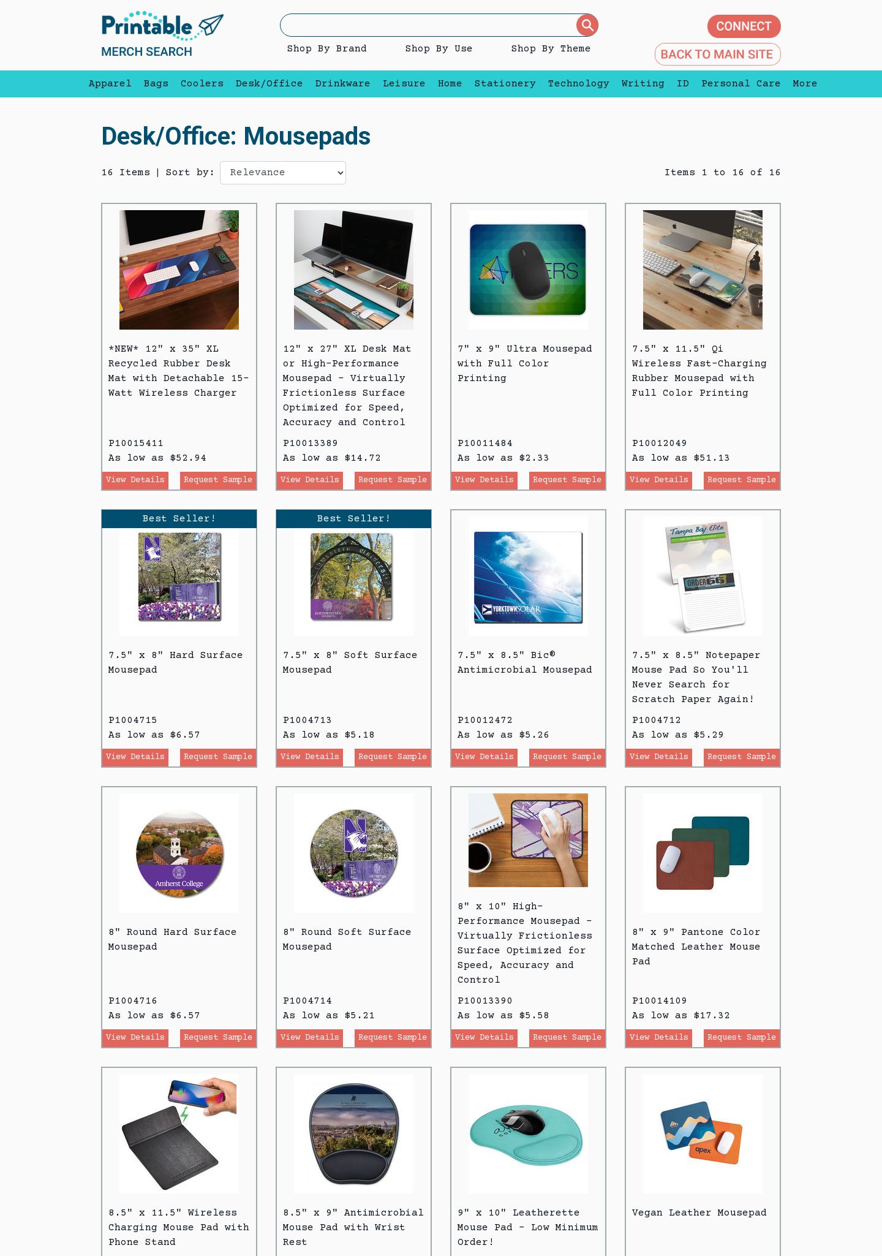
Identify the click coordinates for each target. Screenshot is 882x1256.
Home (450, 83)
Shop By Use (439, 49)
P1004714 (307, 1001)
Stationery (505, 83)
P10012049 (659, 443)
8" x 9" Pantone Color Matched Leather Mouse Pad (696, 947)
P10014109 (659, 1001)
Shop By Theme (551, 49)
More (802, 83)
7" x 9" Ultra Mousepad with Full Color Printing (525, 364)
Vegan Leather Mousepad (699, 1213)
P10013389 (310, 443)
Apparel (110, 83)
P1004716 (132, 1001)
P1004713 (307, 720)
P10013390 (485, 1001)
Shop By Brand (327, 49)
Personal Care (741, 83)
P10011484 (485, 443)
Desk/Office (269, 83)
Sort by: (190, 172)
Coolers (202, 83)
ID (683, 83)
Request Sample (218, 480)
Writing (643, 83)
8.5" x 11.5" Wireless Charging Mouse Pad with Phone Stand (178, 1228)
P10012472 (485, 720)
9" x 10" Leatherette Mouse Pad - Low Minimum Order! (528, 1228)
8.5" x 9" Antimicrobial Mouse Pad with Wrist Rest (353, 1228)
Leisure (404, 83)
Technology (578, 83)
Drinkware (343, 83)
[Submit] (587, 25)
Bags (156, 83)
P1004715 (132, 720)
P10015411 (136, 443)
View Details (135, 480)
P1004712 (656, 720)
